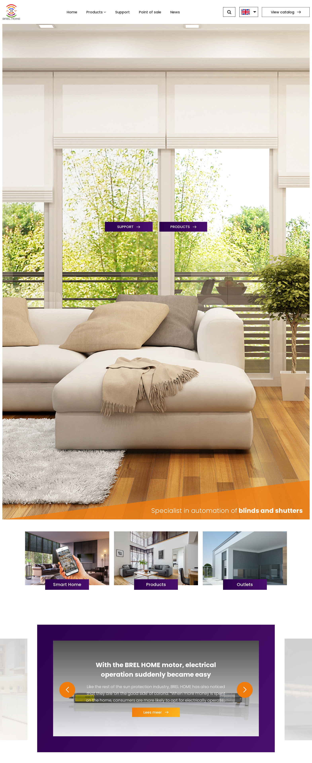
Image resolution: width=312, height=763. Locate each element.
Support (122, 12)
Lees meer (155, 713)
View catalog (286, 12)
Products (96, 12)
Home (72, 12)
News (175, 12)
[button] (67, 690)
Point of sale (150, 12)
